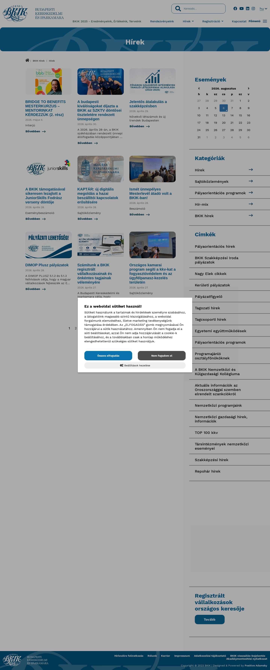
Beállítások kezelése (135, 365)
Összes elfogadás (108, 355)
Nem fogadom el (161, 355)
